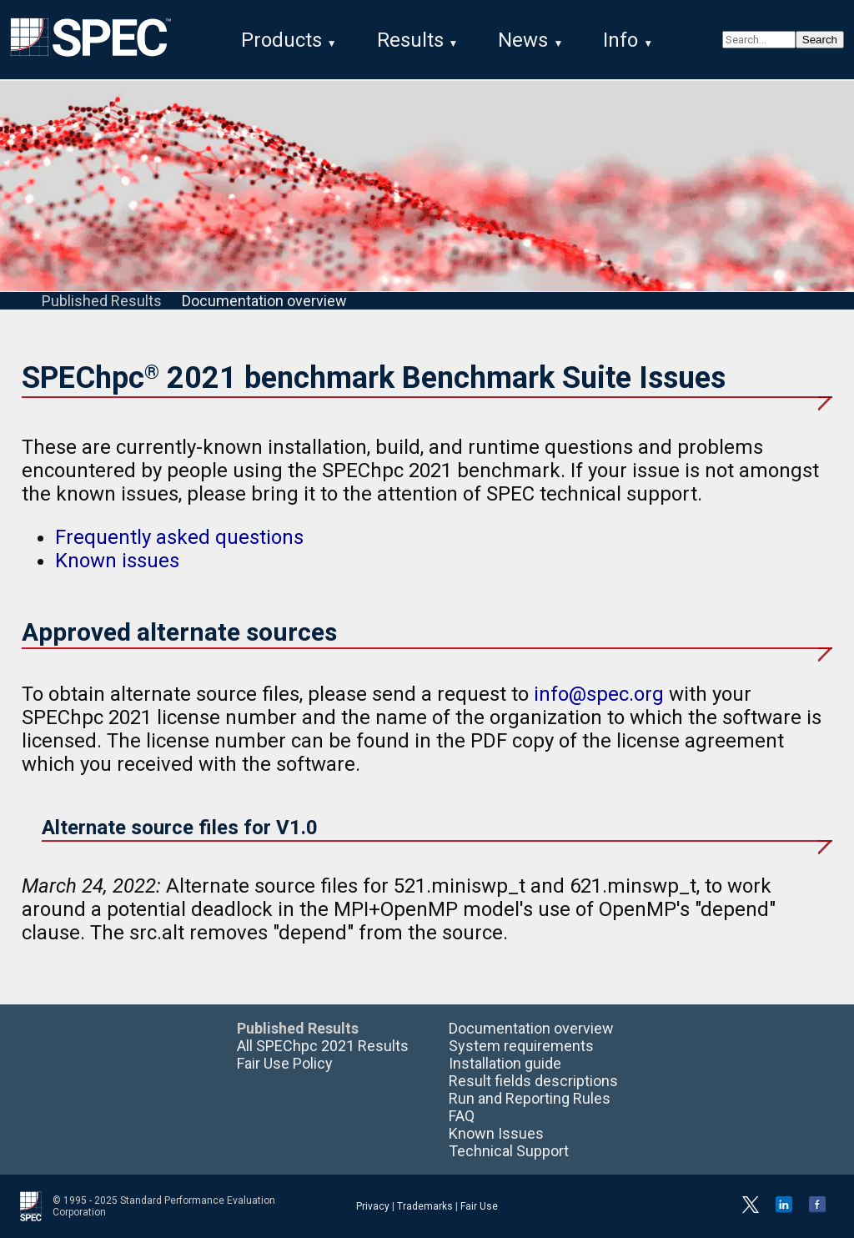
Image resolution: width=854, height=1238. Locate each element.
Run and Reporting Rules (529, 1098)
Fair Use (479, 1206)
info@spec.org (599, 694)
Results (410, 40)
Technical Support (509, 1151)
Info (620, 40)
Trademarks (425, 1206)
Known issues (117, 560)
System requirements (521, 1045)
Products (281, 40)
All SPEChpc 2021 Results (323, 1045)
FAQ (462, 1116)
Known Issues (496, 1133)
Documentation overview (264, 301)
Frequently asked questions (179, 537)
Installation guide (505, 1063)
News (523, 40)
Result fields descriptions (533, 1081)
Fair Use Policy (285, 1063)
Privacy (372, 1206)
